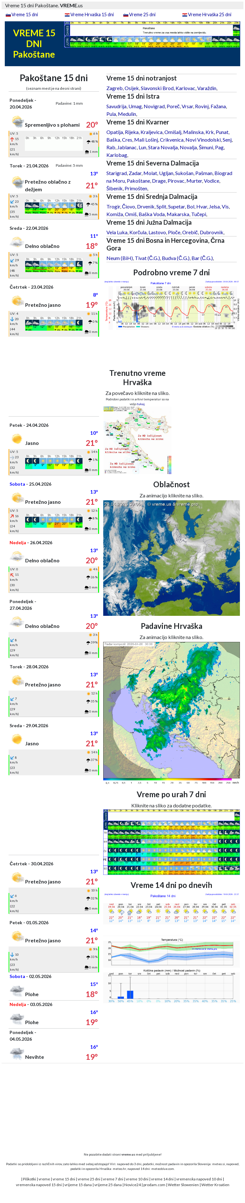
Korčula (138, 232)
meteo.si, (219, 1164)
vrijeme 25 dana (108, 1184)
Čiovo (128, 206)
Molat (150, 173)
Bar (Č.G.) (202, 258)
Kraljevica (151, 132)
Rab (110, 147)
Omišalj (172, 132)
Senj (227, 140)
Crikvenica (172, 140)
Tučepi (198, 214)
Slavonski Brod (157, 88)
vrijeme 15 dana (78, 1184)
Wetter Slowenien (183, 1184)
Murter (194, 181)
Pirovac (176, 181)
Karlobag (116, 155)
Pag (219, 147)
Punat (222, 132)
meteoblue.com (162, 1169)
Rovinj (202, 106)
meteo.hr (119, 1169)
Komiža (114, 214)
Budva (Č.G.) (176, 258)
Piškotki (29, 1179)
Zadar (135, 173)
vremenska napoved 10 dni (199, 1179)
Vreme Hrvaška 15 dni (92, 14)
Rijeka (132, 132)
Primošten (136, 188)
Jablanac (127, 147)
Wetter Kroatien (215, 1184)
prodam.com (154, 1184)
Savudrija (116, 106)
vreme (44, 1179)
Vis (225, 206)
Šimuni (206, 147)
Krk (209, 132)
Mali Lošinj (146, 140)
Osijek (132, 88)
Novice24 (132, 1184)
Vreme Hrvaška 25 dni (209, 14)
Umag (135, 106)
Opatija (114, 132)
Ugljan (166, 173)
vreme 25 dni (89, 1179)
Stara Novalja (163, 147)
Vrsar (187, 106)
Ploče (174, 232)
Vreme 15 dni (24, 14)
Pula (111, 114)
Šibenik (114, 188)
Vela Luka (116, 232)
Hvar (201, 206)
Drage (159, 181)
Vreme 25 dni (142, 14)
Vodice (211, 181)
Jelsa (214, 206)
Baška (113, 140)
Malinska (193, 132)
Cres (127, 140)
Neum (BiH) (119, 258)
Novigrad (154, 106)
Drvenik (146, 206)
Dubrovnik (211, 232)
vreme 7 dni (113, 1179)
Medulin (127, 114)
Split (161, 206)
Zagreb (114, 88)
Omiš (131, 214)
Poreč (173, 106)
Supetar (176, 206)
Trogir (113, 206)
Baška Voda (152, 214)
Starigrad (116, 173)
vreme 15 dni (64, 1179)
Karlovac (185, 88)
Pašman (204, 173)
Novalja (188, 147)
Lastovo (157, 232)
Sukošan (184, 173)
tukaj (141, 404)
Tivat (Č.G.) (147, 258)
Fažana (218, 106)
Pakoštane (138, 181)
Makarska (178, 214)
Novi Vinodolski (203, 140)
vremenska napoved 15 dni (39, 1184)
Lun (142, 147)
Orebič (190, 232)
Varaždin (206, 88)
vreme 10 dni (137, 1179)
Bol (190, 206)
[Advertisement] (54, 376)
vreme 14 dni (162, 1179)
